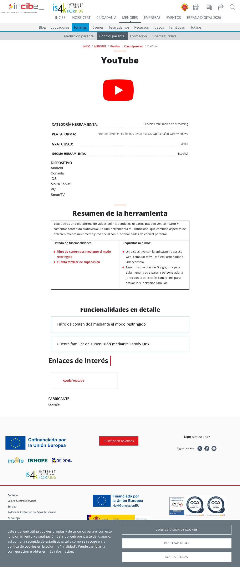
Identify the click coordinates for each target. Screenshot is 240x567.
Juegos (159, 27)
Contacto (13, 495)
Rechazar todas (176, 543)
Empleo (12, 506)
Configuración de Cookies (177, 530)
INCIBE (60, 17)
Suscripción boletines (119, 441)
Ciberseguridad (164, 36)
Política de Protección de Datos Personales (32, 512)
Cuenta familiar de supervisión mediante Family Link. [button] (103, 343)
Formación (138, 36)
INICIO (86, 46)
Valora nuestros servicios (22, 501)
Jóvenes (98, 27)
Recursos (141, 27)
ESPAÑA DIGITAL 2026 (204, 17)
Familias (80, 27)
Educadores (60, 27)
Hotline (195, 27)
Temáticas (177, 27)
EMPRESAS (152, 17)
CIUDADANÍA (106, 17)
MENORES (130, 17)
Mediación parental (79, 36)
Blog (42, 27)
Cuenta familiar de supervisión (78, 262)
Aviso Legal (14, 518)
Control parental (112, 36)
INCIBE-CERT (81, 17)
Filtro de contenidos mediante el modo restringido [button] (101, 324)
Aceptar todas (176, 557)
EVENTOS (173, 17)
